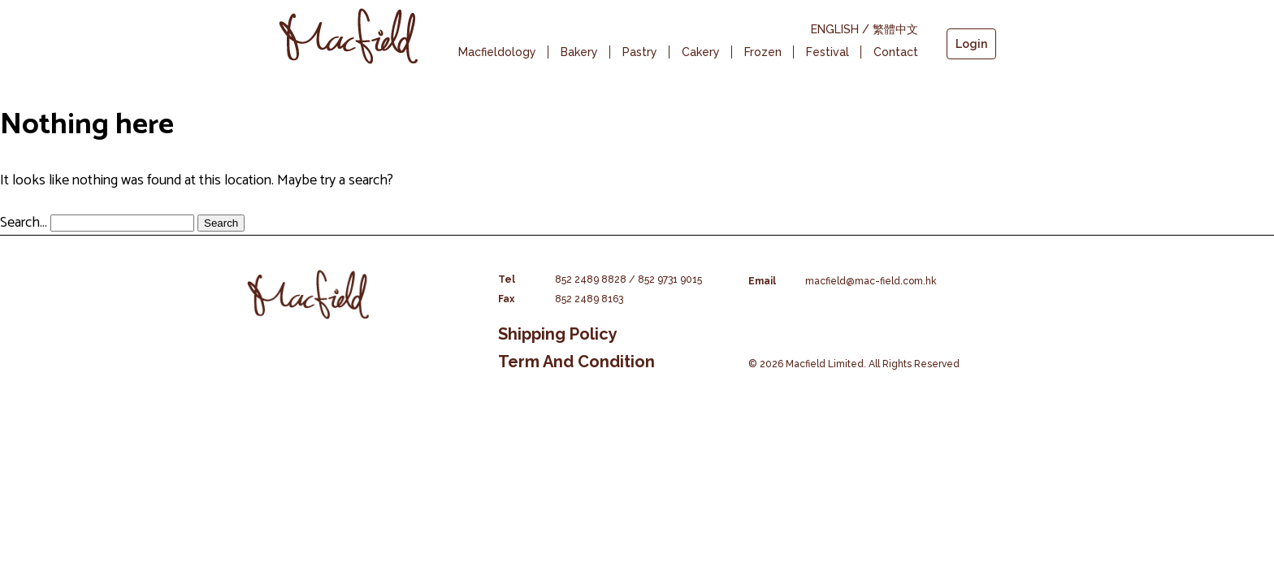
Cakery (701, 52)
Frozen (763, 52)
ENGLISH (835, 29)
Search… (23, 222)
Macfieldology (497, 52)
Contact (895, 52)
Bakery (579, 52)
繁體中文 (895, 29)
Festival (827, 52)
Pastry (639, 52)
